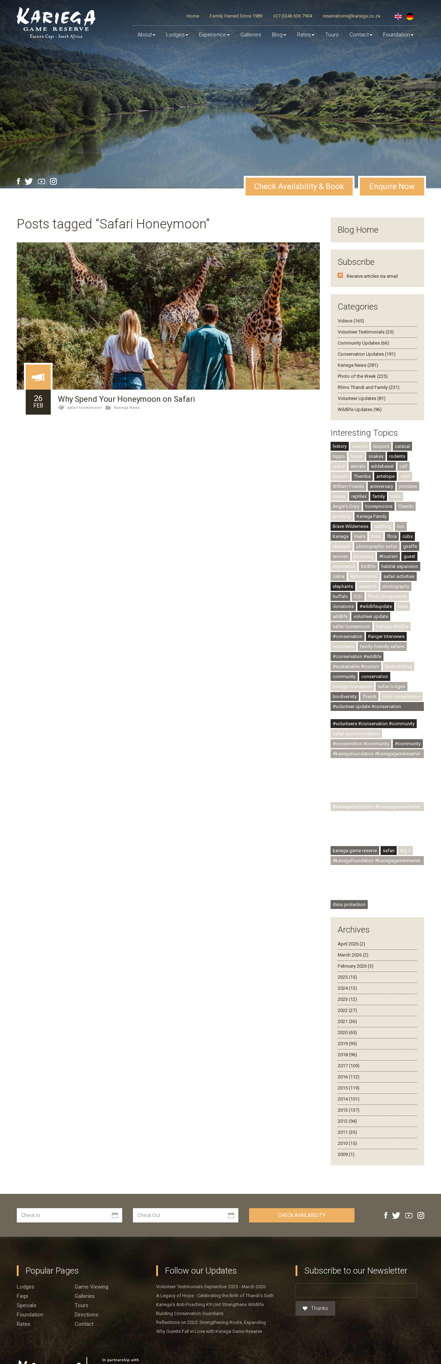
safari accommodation (356, 733)
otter (405, 476)
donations (343, 606)
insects (359, 446)
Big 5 (405, 850)
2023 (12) (347, 999)
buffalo (340, 596)
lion (401, 526)
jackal (339, 466)
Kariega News (127, 407)
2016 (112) (349, 1076)
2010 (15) (347, 1143)
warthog (382, 526)
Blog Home (358, 230)
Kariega (340, 536)
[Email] (356, 1290)
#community (408, 743)
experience (344, 566)
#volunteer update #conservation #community (367, 707)
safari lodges (391, 686)
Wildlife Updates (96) (360, 409)
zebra (339, 576)
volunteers (343, 646)
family (378, 496)
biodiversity (345, 696)
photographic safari (376, 546)
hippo (339, 456)
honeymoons (378, 506)
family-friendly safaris (382, 646)
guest (409, 556)
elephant (342, 546)
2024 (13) (347, 988)
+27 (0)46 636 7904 (292, 16)
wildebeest (382, 466)
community (344, 676)
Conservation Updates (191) (367, 354)
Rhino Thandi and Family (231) (369, 387)
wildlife (340, 616)
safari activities (399, 576)
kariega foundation (352, 686)
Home (193, 16)
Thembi (405, 506)
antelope (385, 476)
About (146, 34)
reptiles (359, 496)
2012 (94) (347, 1121)
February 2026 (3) (355, 966)
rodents (397, 456)
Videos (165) (351, 320)
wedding (342, 516)
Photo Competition (387, 596)
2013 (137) (349, 1110)
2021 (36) (347, 1021)
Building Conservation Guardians (189, 1313)
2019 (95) (347, 1043)
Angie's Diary (346, 506)
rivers (359, 536)
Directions (86, 1314)
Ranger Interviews (386, 636)
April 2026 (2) (351, 944)
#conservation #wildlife (357, 656)
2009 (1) (346, 1154)
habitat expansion (399, 566)
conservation (374, 676)
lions (403, 606)
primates (408, 486)
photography (395, 586)
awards (340, 476)
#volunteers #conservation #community (374, 723)
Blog (279, 34)
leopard (381, 446)
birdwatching (398, 666)
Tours (332, 34)
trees (396, 496)
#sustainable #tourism (356, 666)
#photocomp (364, 576)
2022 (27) (347, 1010)
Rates (305, 34)
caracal (402, 446)
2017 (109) (349, 1065)
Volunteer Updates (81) (362, 398)
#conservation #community (361, 743)
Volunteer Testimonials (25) (366, 332)
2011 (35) (347, 1132)
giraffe (410, 546)
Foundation (398, 34)
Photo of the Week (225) (363, 376)
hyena (357, 456)
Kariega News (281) (358, 365)
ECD (358, 596)
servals (358, 466)
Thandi (369, 696)
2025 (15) (347, 977)
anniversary (381, 486)
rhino (376, 536)
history (340, 446)
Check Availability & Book (299, 186)
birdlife (368, 566)
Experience (214, 34)
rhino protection (349, 904)
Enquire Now (392, 186)
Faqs (22, 1296)
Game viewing (91, 1287)
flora (392, 536)
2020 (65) (347, 1032)
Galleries (251, 34)
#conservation (347, 636)
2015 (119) (349, 1088)
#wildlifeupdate (376, 606)
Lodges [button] (177, 34)
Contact (361, 34)
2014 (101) (349, 1099)
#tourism (388, 556)
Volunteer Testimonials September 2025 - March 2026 (211, 1286)
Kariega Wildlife (392, 626)
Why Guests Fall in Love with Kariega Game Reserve (209, 1331)
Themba (362, 476)
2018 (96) (347, 1054)
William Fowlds (348, 486)
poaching (363, 556)
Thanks (315, 1308)
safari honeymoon (84, 407)
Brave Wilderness (350, 526)
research (368, 586)
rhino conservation (401, 696)
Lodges (25, 1287)
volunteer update (370, 616)
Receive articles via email (372, 276)
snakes (375, 456)
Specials (26, 1305)
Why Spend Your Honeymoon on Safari (126, 399)
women (340, 556)
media (339, 496)
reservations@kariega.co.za (351, 16)
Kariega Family (372, 516)
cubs (407, 536)
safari (389, 850)
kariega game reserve (355, 850)
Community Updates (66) (363, 343)
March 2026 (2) (353, 955)
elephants (343, 586)
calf (403, 466)
